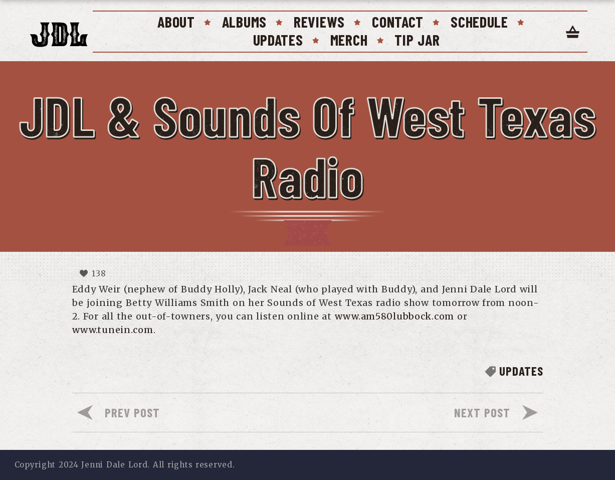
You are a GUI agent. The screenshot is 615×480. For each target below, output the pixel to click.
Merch (349, 40)
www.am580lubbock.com (394, 316)
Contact (398, 22)
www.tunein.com (112, 330)
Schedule (479, 22)
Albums (244, 22)
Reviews (319, 22)
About (176, 22)
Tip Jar (417, 40)
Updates (278, 40)
